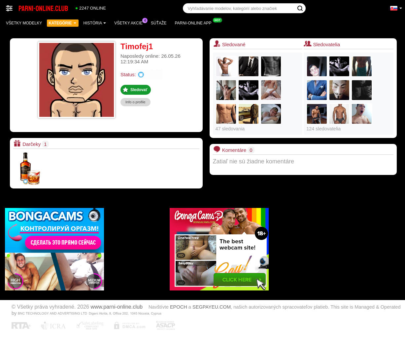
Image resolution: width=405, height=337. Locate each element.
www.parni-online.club (117, 307)
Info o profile (135, 102)
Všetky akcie (130, 22)
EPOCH (178, 307)
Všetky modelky (24, 23)
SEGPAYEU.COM (211, 307)
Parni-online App (195, 22)
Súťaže (158, 23)
